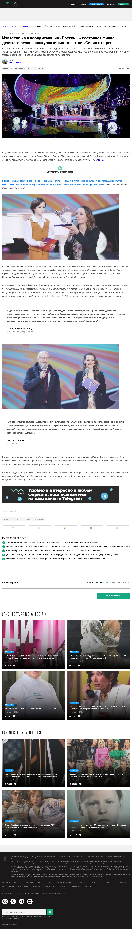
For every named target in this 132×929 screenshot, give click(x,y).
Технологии (81, 883)
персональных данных (10, 918)
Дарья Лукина (15, 62)
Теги (99, 887)
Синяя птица (7, 68)
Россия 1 (31, 68)
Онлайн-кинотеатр (64, 883)
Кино (50, 883)
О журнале (76, 887)
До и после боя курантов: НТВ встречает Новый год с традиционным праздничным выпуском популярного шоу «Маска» (63, 554)
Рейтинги (64, 887)
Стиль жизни (24, 887)
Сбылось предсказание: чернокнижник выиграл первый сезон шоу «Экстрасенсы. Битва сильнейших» (54, 550)
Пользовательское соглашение (54, 893)
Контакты (89, 887)
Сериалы (40, 883)
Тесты (15, 883)
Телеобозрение (96, 883)
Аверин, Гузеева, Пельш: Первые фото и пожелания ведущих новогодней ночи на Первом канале (52, 542)
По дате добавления (95, 582)
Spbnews (13, 925)
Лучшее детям (8, 887)
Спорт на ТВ (112, 883)
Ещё (122, 4)
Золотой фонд (50, 887)
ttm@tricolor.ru (20, 871)
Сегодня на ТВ (20, 68)
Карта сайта (6, 893)
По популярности (118, 582)
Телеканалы (27, 883)
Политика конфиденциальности (27, 893)
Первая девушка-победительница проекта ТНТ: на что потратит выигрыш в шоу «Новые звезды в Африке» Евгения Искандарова (68, 546)
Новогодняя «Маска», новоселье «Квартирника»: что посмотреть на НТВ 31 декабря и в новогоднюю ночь (56, 559)
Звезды (123, 883)
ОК (50, 912)
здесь (100, 160)
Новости (40, 68)
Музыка (36, 887)
